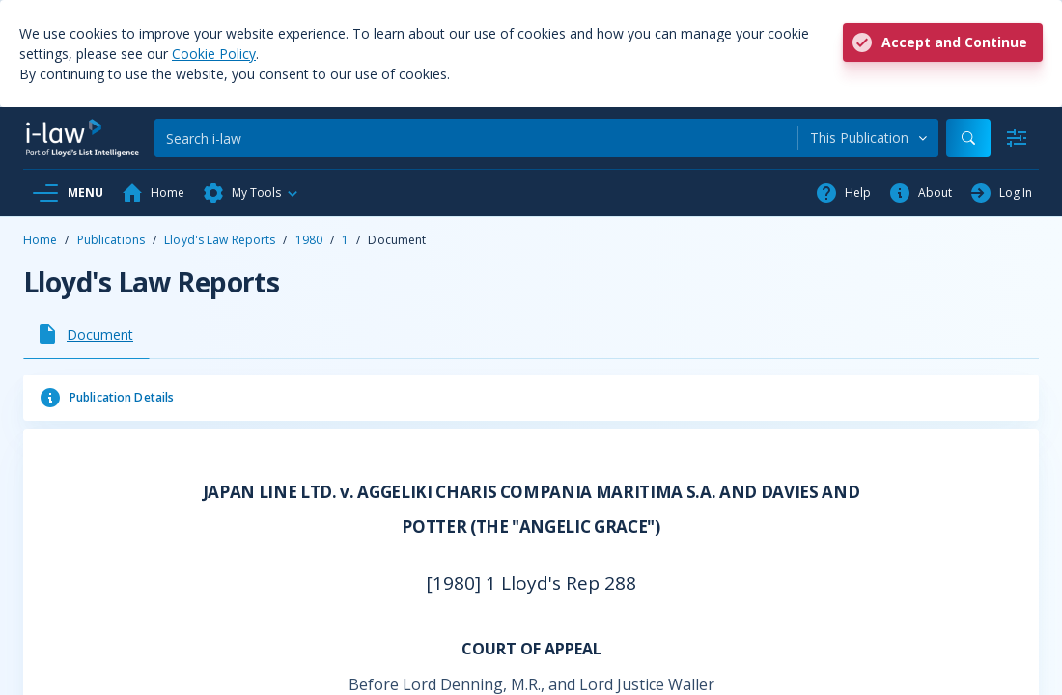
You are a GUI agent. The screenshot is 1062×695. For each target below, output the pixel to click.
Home (40, 240)
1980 (308, 240)
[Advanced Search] (1016, 138)
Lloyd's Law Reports (219, 240)
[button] (251, 193)
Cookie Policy (214, 53)
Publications (111, 240)
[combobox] (868, 138)
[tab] (86, 334)
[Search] (475, 138)
